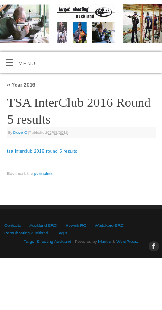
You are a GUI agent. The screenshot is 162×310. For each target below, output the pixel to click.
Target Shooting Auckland (47, 241)
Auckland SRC (43, 225)
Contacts (12, 225)
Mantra (104, 241)
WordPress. (127, 241)
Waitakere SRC (109, 225)
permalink (43, 173)
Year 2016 (21, 85)
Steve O (20, 132)
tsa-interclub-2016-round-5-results (42, 151)
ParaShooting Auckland (26, 232)
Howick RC (76, 225)
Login (62, 232)
